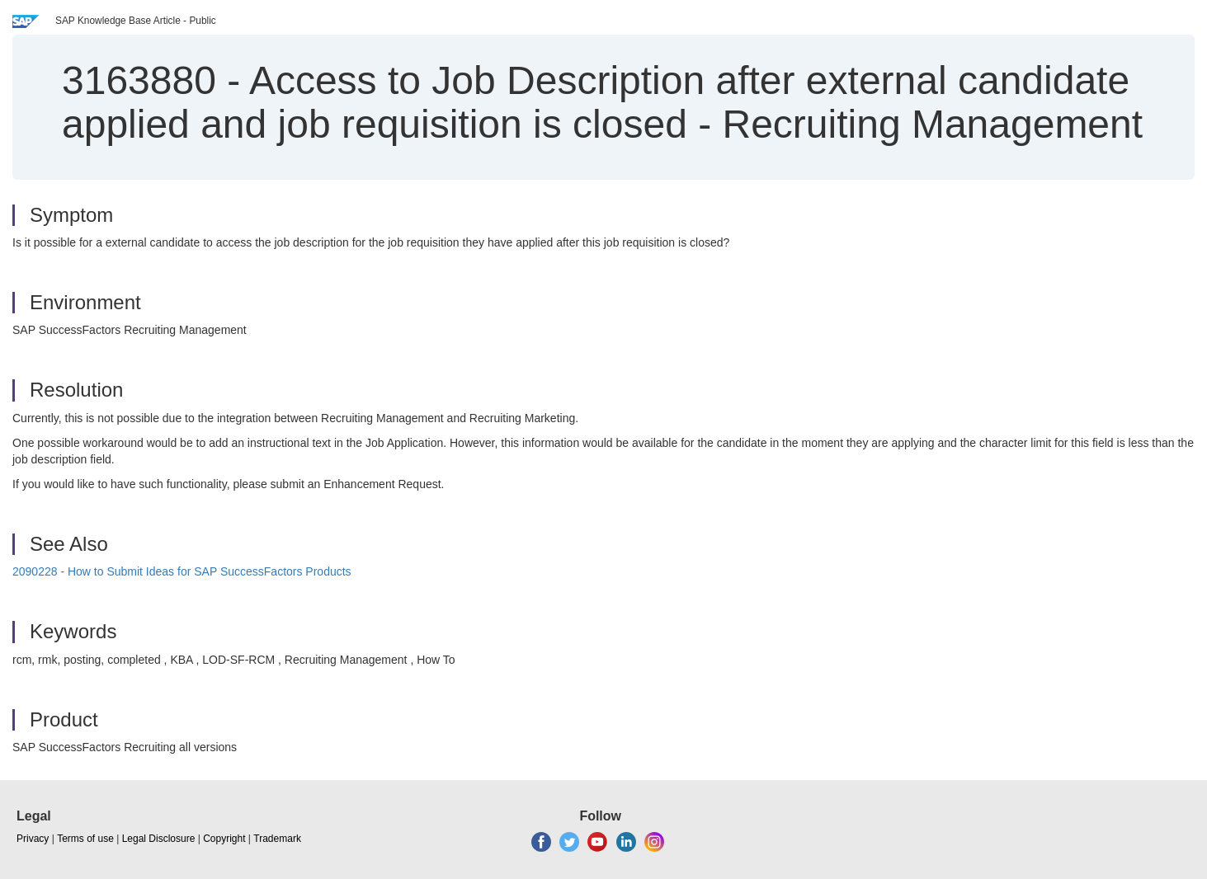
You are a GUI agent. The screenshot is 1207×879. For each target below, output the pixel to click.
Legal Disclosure (159, 838)
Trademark (277, 838)
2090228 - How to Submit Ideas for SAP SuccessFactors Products (181, 571)
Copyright (224, 838)
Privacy (33, 838)
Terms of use (85, 838)
